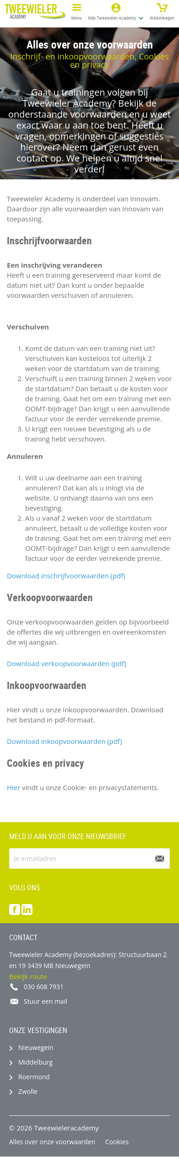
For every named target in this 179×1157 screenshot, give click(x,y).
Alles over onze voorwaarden (52, 1141)
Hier (13, 787)
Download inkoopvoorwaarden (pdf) (64, 741)
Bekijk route (28, 976)
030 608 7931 (43, 986)
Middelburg (35, 1062)
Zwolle (27, 1091)
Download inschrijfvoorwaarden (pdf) (66, 575)
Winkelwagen (162, 10)
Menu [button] (76, 10)
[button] (115, 11)
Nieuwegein (35, 1047)
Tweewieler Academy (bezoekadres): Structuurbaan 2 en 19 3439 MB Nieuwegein (88, 960)
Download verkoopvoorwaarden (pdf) (66, 663)
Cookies (117, 1141)
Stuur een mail (45, 1001)
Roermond (34, 1076)
